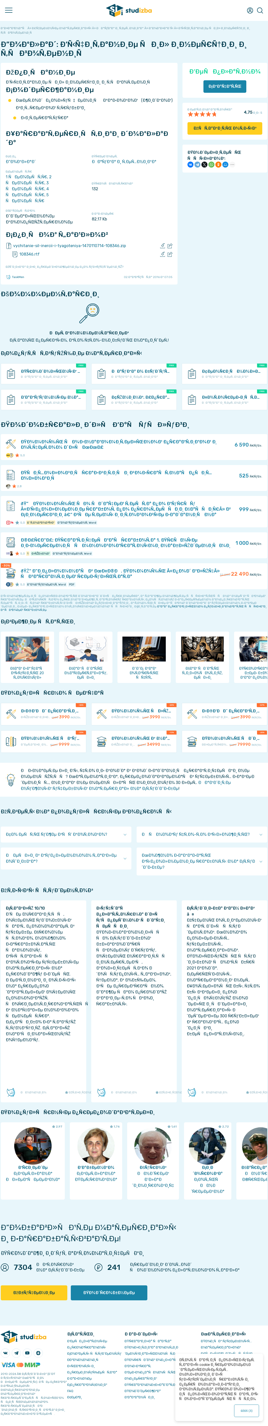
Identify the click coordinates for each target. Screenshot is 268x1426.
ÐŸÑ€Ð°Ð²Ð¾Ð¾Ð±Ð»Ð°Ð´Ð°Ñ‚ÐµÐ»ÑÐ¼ (158, 1385)
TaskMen (15, 277)
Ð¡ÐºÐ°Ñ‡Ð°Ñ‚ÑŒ (225, 86)
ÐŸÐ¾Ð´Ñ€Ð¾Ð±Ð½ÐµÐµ (109, 1292)
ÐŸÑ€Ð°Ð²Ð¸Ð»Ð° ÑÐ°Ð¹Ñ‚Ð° (148, 1341)
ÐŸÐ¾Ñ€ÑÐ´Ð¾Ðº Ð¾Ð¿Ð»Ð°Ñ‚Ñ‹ (152, 1360)
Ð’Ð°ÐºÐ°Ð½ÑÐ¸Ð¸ (140, 1397)
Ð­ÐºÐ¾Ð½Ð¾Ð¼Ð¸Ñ (84, 1360)
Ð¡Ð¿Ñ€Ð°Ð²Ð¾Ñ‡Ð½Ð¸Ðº (87, 1385)
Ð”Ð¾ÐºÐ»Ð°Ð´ (21, 161)
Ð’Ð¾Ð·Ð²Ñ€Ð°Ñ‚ (138, 1366)
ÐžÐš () (246, 1411)
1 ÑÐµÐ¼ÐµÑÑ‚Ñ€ (26, 177)
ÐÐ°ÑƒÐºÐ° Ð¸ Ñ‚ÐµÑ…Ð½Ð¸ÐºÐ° (124, 161)
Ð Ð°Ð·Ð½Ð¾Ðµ (79, 1378)
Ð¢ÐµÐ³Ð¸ (74, 1397)
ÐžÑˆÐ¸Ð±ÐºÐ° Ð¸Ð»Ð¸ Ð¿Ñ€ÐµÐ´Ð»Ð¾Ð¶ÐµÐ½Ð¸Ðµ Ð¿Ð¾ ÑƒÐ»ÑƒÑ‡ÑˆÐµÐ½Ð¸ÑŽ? (64, 267)
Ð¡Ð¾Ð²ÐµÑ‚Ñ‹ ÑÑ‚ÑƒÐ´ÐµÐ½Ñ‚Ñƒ (94, 1353)
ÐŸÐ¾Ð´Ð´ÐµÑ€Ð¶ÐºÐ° (143, 1391)
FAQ (70, 1391)
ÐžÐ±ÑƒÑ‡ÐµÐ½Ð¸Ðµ (34, 1292)
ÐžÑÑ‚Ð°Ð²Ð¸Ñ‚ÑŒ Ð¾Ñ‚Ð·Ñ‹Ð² (225, 128)
